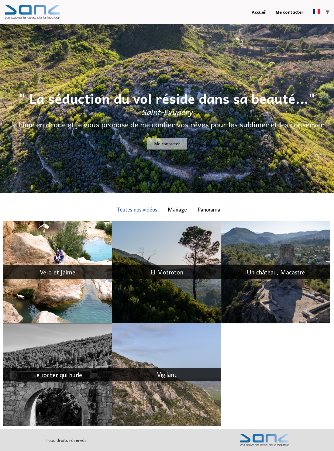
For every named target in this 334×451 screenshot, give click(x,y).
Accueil (259, 12)
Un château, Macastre (276, 272)
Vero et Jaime (57, 272)
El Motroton (166, 272)
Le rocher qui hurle (57, 374)
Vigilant (167, 374)
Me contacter (290, 12)
